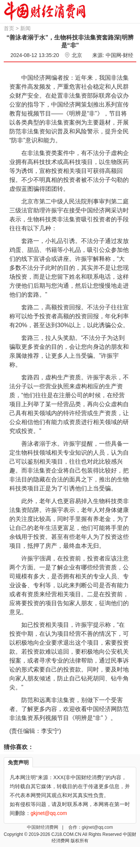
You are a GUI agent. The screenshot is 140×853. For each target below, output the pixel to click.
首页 (9, 28)
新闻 (25, 28)
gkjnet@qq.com (97, 827)
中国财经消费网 (43, 827)
